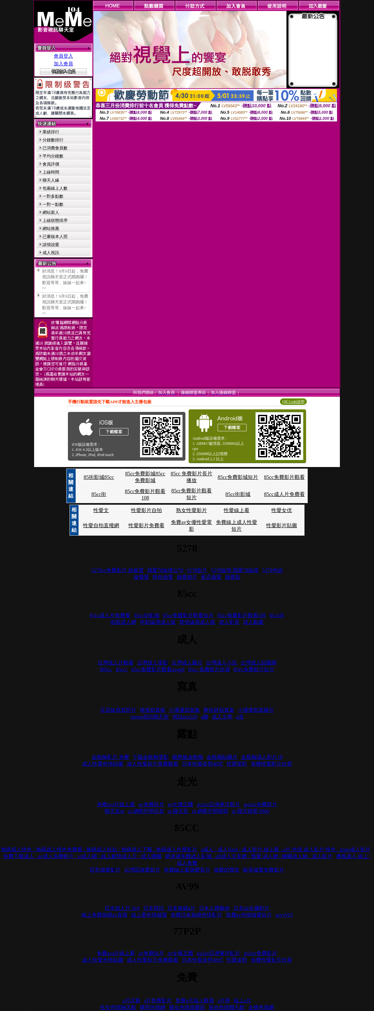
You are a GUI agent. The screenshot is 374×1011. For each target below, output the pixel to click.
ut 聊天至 (178, 811)
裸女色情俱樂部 (187, 1007)
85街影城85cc (99, 477)
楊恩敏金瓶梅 (187, 757)
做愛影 (232, 577)
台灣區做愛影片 (142, 870)
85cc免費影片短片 (254, 669)
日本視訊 (153, 908)
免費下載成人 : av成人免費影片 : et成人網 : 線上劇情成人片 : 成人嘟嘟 (82, 856)
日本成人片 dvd (122, 908)
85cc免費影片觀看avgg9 (157, 669)
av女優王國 (180, 804)
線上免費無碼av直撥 (104, 915)
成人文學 (222, 717)
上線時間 (50, 172)
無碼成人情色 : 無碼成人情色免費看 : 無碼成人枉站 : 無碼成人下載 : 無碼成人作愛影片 (99, 849)
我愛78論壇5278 (165, 570)
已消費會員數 (55, 148)
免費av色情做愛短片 (249, 915)
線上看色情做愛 (149, 915)
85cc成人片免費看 (284, 494)
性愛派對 (237, 764)
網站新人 (50, 212)
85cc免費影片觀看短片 (188, 615)
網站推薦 (50, 228)
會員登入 (63, 56)
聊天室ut (114, 811)
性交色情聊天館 (118, 1007)
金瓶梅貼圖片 (222, 757)
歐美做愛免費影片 (263, 870)
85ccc (121, 669)
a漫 (240, 717)
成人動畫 (253, 622)
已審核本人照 (55, 236)
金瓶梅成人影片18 (261, 757)
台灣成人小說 (221, 662)
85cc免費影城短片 (238, 477)
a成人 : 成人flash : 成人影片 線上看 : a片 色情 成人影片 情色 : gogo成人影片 (285, 849)
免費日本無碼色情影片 (196, 915)
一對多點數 (52, 196)
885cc (106, 669)
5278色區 (272, 570)
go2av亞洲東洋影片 (218, 804)
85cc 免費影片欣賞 (209, 669)
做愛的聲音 (226, 870)
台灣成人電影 (152, 662)
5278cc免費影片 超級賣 (117, 570)
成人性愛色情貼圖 (102, 764)
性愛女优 (281, 510)
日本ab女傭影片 (251, 908)
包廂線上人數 (55, 188)
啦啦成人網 (123, 622)
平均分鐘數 (52, 156)
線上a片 (242, 1000)
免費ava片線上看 (116, 804)
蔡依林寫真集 (218, 710)
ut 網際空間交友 (146, 811)
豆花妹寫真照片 (118, 710)
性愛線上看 (236, 510)
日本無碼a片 (181, 908)
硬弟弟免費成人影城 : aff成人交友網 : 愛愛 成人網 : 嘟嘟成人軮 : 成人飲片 (248, 856)
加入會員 (63, 63)
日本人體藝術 (214, 908)
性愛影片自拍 (146, 510)
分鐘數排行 (52, 140)
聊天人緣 (50, 180)
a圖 (204, 717)
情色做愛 (163, 577)
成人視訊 (50, 252)
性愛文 (101, 510)
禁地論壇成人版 (197, 622)
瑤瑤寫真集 (152, 710)
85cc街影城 (237, 494)
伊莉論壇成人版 (158, 622)
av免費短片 (151, 804)
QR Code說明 (293, 401)
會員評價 (50, 164)
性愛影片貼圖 (281, 525)
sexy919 (284, 915)
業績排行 (50, 131)
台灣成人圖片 (187, 662)
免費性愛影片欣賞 (271, 764)
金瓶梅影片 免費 (110, 757)
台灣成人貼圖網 (258, 662)
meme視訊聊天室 (149, 717)
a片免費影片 (158, 1000)
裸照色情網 (152, 1007)
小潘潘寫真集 (184, 710)
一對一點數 (52, 204)
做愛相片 (187, 577)
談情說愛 (50, 244)
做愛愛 (141, 577)
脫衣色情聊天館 (227, 1007)
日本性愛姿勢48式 (202, 764)
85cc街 (98, 494)
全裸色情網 (261, 1007)
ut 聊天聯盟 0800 (250, 811)
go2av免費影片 (260, 804)
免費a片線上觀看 (194, 1000)
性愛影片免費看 (146, 525)
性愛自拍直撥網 (101, 525)
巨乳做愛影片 (105, 870)
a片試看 (131, 1000)
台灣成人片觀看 (116, 662)
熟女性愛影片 (191, 510)
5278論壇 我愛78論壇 (234, 570)
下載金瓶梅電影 (151, 757)
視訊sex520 (185, 717)
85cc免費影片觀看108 (241, 615)
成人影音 (229, 622)
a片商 (224, 1000)
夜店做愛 (211, 577)
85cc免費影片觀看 (284, 477)
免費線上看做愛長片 (187, 870)
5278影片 (197, 570)
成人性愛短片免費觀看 (152, 764)
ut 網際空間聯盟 (210, 811)
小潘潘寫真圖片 (256, 710)
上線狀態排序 (55, 220)
